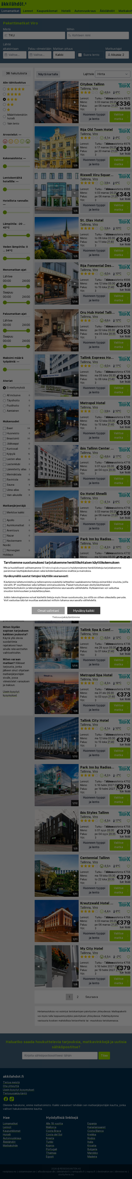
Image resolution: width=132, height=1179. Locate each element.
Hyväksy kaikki (83, 611)
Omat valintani (48, 611)
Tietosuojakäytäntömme (66, 617)
